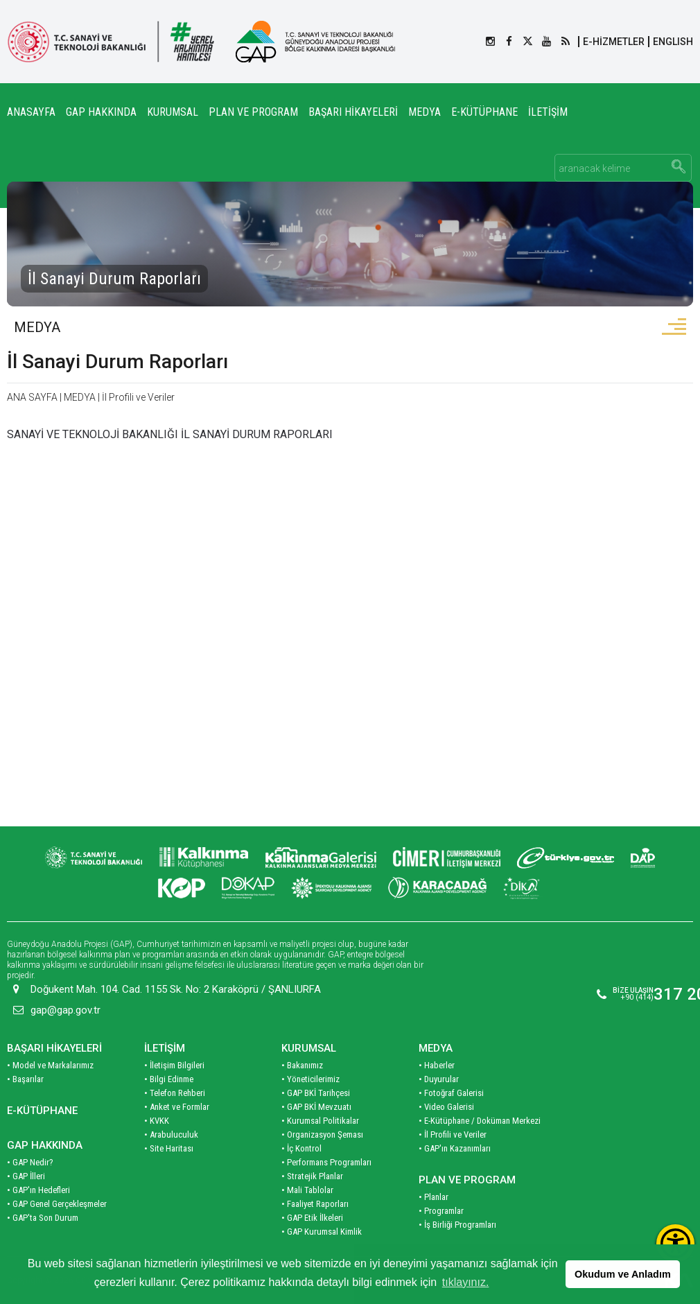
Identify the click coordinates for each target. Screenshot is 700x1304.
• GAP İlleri (26, 1175)
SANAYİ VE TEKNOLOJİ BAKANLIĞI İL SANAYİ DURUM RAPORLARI (170, 435)
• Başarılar (25, 1078)
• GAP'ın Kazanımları (455, 1147)
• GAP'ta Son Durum (42, 1217)
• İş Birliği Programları (457, 1224)
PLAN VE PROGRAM (253, 112)
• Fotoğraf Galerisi (451, 1092)
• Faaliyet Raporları (315, 1203)
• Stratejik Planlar (312, 1175)
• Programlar (441, 1210)
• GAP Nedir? (30, 1161)
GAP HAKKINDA (101, 112)
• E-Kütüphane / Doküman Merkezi (480, 1120)
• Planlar (433, 1196)
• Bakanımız (302, 1064)
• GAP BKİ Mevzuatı (316, 1106)
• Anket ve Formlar (176, 1106)
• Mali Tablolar (307, 1189)
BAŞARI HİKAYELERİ (353, 112)
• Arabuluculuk (171, 1134)
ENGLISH (673, 41)
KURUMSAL (172, 112)
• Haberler (437, 1064)
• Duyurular (439, 1078)
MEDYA (424, 112)
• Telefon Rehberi (174, 1092)
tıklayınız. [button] (465, 1282)
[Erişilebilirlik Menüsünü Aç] (675, 1243)
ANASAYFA (31, 112)
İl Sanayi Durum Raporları (117, 362)
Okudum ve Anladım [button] (623, 1274)
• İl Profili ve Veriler (453, 1134)
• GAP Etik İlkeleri (312, 1217)
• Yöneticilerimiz (310, 1078)
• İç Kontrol (301, 1147)
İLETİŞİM (548, 112)
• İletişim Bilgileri (174, 1064)
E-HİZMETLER (614, 41)
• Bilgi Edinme (168, 1078)
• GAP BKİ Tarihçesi (315, 1092)
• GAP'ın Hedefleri (38, 1189)
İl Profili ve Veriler (138, 397)
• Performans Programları (326, 1161)
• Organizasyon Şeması (322, 1134)
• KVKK (156, 1120)
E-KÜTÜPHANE (484, 112)
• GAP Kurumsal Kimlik (321, 1231)
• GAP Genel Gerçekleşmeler (57, 1203)
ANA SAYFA (32, 397)
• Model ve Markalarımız (50, 1064)
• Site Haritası (168, 1147)
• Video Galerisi (446, 1106)
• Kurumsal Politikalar (320, 1120)
